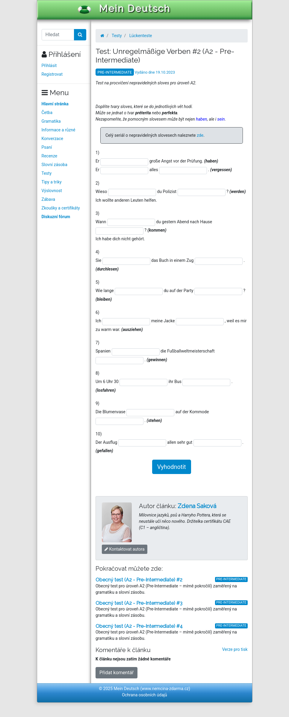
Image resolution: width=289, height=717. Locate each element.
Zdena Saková (197, 506)
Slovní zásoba (54, 164)
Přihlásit (49, 65)
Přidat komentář (116, 672)
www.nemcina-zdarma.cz (165, 688)
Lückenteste (140, 35)
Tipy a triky (52, 182)
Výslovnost (52, 190)
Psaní (47, 147)
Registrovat (52, 74)
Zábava (48, 199)
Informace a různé (58, 129)
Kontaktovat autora (125, 549)
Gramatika (51, 121)
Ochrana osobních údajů (144, 694)
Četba (47, 112)
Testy (47, 173)
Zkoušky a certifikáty (61, 208)
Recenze (50, 156)
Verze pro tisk (235, 649)
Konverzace (52, 138)
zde (200, 135)
